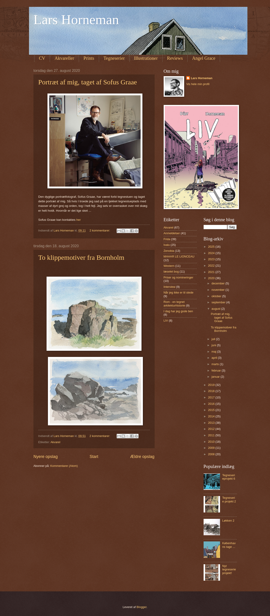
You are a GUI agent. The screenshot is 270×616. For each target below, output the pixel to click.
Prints (89, 58)
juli (214, 339)
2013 (211, 422)
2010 (211, 441)
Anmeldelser (172, 233)
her (78, 219)
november (218, 289)
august (216, 308)
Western (169, 266)
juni (214, 345)
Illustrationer (146, 58)
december (218, 283)
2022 (211, 265)
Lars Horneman (76, 19)
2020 (211, 278)
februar (217, 370)
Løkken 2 (228, 520)
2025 (211, 246)
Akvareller (64, 58)
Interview (170, 287)
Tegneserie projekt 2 (229, 499)
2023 (211, 259)
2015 (211, 410)
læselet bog (171, 271)
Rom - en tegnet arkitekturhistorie (174, 303)
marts (216, 364)
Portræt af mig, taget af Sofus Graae (87, 82)
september (219, 302)
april (215, 357)
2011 (211, 435)
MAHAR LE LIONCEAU (179, 256)
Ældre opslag (142, 456)
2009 (211, 448)
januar (216, 376)
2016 (211, 403)
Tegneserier (114, 58)
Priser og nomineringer (178, 277)
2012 (211, 429)
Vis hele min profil (197, 84)
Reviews (175, 58)
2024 (211, 253)
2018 (211, 391)
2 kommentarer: (100, 230)
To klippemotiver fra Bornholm (81, 257)
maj (214, 351)
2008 (211, 454)
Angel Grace (203, 58)
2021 (211, 272)
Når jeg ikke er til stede (179, 292)
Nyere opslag (46, 456)
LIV (166, 320)
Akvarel (55, 442)
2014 (211, 416)
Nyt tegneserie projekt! (229, 569)
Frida (167, 239)
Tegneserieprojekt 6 (228, 476)
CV (42, 58)
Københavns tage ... (229, 544)
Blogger (141, 607)
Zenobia (169, 250)
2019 (211, 385)
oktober (217, 296)
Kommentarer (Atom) (64, 466)
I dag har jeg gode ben (178, 311)
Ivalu (167, 245)
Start (93, 456)
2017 (211, 397)
